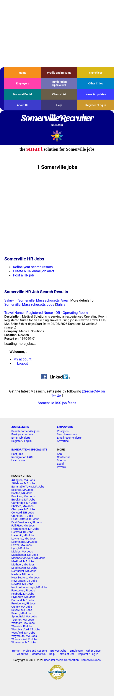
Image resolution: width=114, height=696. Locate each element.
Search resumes (67, 434)
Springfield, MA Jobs (24, 616)
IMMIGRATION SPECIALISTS (29, 449)
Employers (22, 83)
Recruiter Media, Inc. (57, 135)
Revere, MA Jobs (21, 610)
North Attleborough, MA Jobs (29, 587)
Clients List (59, 94)
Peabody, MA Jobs (22, 593)
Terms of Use (66, 654)
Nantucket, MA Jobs (23, 571)
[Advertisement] (57, 33)
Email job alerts (21, 437)
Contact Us (39, 654)
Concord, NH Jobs (22, 512)
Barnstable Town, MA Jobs (27, 486)
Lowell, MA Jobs (21, 545)
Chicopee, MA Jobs (23, 509)
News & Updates (96, 94)
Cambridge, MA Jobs (24, 502)
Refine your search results (33, 267)
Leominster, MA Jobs (24, 541)
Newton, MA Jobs (22, 584)
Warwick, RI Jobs (22, 626)
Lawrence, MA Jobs (23, 538)
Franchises (96, 72)
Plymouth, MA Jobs (23, 597)
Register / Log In (95, 105)
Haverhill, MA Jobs (22, 535)
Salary (60, 304)
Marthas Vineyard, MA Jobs (28, 558)
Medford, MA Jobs (22, 561)
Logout (22, 363)
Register (16, 440)
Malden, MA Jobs (22, 551)
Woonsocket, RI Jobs (24, 639)
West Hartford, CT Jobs (25, 629)
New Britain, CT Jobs (24, 580)
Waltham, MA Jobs (23, 623)
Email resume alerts (69, 437)
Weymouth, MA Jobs (24, 636)
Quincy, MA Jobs (21, 606)
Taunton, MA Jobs (22, 619)
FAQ (59, 453)
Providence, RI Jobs (23, 603)
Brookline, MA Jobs (23, 499)
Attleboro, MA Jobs (23, 483)
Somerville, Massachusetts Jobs (29, 304)
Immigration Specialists (59, 83)
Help (59, 105)
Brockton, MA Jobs (23, 496)
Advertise (63, 440)
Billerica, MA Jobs (22, 489)
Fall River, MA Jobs (23, 525)
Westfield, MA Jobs (23, 632)
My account (22, 359)
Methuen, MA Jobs (23, 564)
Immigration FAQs (22, 457)
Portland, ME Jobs (22, 600)
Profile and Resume (59, 72)
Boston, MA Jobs (22, 493)
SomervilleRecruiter (57, 121)
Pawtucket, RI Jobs (23, 590)
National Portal (22, 94)
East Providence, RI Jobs (26, 522)
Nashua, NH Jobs (22, 574)
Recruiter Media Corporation (61, 660)
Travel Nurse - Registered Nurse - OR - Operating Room (46, 313)
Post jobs (62, 431)
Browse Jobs (58, 650)
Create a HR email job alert (33, 271)
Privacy (61, 466)
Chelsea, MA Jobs (22, 506)
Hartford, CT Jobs (22, 532)
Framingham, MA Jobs (25, 528)
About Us (22, 105)
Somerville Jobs (91, 660)
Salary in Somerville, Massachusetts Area (36, 300)
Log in (28, 440)
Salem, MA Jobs (21, 613)
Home (22, 72)
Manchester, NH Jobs (24, 554)
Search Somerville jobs (25, 431)
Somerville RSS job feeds (57, 403)
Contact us (63, 457)
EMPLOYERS (65, 426)
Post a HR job (23, 275)
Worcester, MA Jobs (23, 642)
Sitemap (62, 460)
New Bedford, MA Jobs (25, 577)
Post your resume (22, 434)
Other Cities (95, 83)
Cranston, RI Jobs (22, 515)
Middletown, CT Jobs (24, 567)
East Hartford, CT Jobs (25, 519)
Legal (60, 463)
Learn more (18, 460)
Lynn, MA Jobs (20, 548)
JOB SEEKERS (20, 426)
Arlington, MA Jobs (23, 480)
